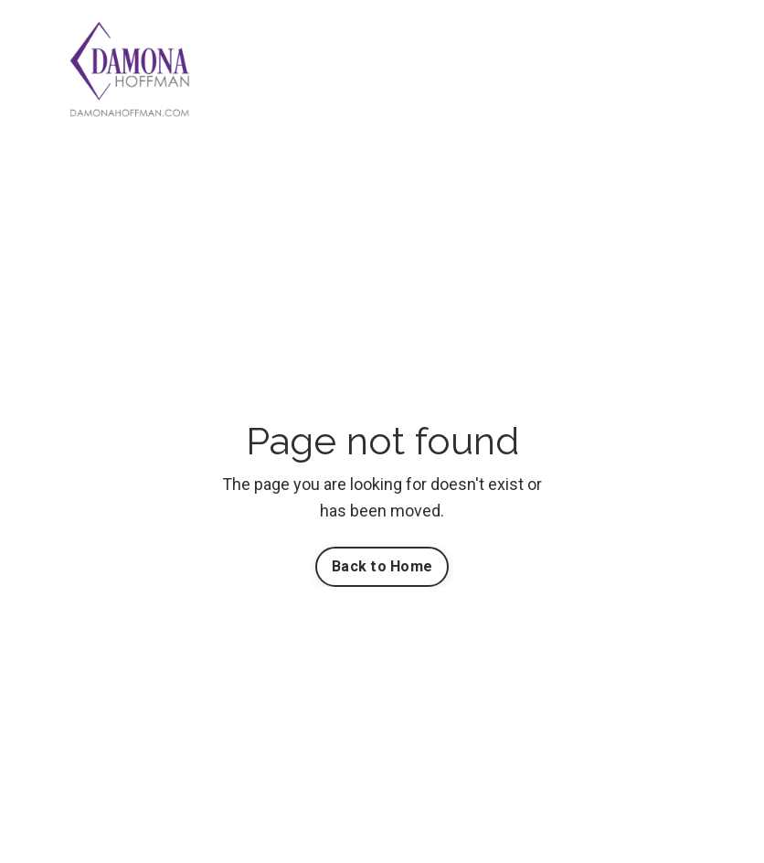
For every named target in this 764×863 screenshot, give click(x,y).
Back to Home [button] (382, 566)
